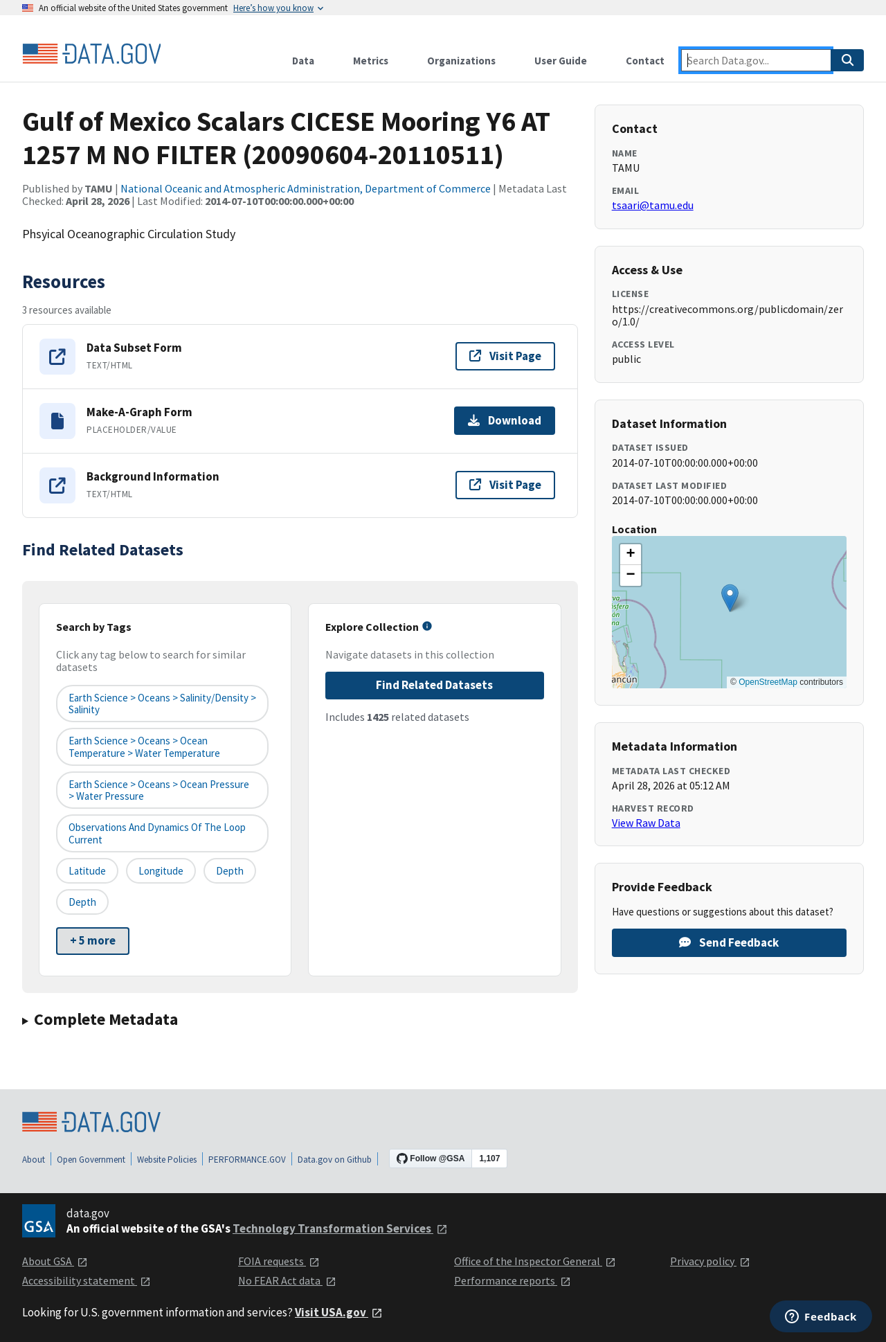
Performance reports (512, 1280)
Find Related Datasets (434, 684)
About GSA (55, 1261)
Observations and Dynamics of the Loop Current (157, 833)
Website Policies (167, 1159)
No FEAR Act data (287, 1280)
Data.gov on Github (335, 1159)
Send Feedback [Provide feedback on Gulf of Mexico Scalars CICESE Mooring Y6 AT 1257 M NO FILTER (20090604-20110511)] (729, 942)
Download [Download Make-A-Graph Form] (504, 420)
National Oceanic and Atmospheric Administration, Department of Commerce (305, 188)
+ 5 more (93, 940)
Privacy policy (710, 1261)
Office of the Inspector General (535, 1261)
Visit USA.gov (339, 1312)
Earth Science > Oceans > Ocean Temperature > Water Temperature (144, 746)
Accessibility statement (86, 1280)
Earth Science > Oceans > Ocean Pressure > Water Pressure (159, 790)
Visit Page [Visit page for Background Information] (505, 484)
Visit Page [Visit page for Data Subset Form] (505, 356)
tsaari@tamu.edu (653, 205)
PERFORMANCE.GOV (247, 1159)
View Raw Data (646, 823)
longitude (160, 870)
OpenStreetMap (768, 682)
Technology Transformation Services (340, 1228)
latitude (87, 870)
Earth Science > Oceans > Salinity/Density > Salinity (162, 703)
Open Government (91, 1159)
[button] (730, 598)
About (33, 1159)
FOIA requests (279, 1261)
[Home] (91, 54)
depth (230, 870)
